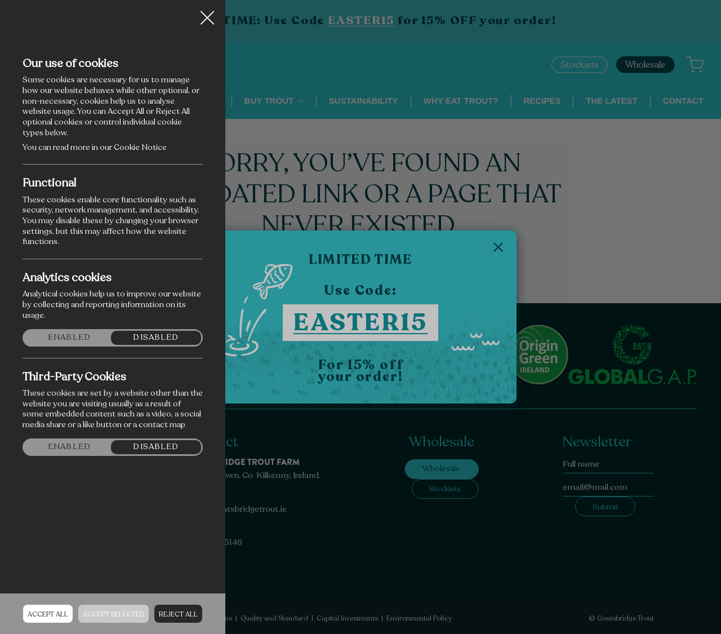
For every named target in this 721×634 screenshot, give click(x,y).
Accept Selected (113, 614)
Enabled (69, 337)
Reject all (178, 614)
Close (207, 14)
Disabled (156, 337)
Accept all (48, 614)
